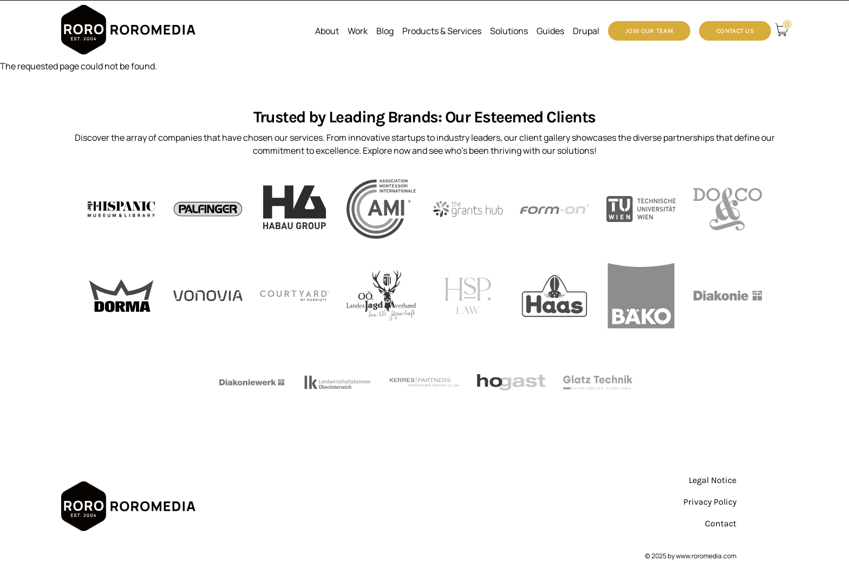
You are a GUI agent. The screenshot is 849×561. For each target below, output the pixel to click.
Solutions (509, 31)
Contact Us (735, 31)
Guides (550, 31)
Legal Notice (712, 480)
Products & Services (441, 31)
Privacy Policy (709, 502)
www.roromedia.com (706, 555)
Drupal (586, 31)
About (327, 31)
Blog (385, 31)
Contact (720, 523)
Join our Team (649, 31)
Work (358, 31)
